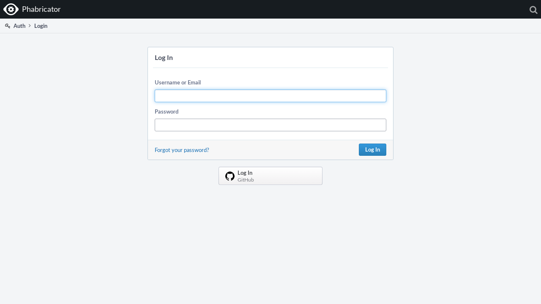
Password (166, 111)
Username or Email (178, 82)
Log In (372, 149)
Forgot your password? (182, 150)
